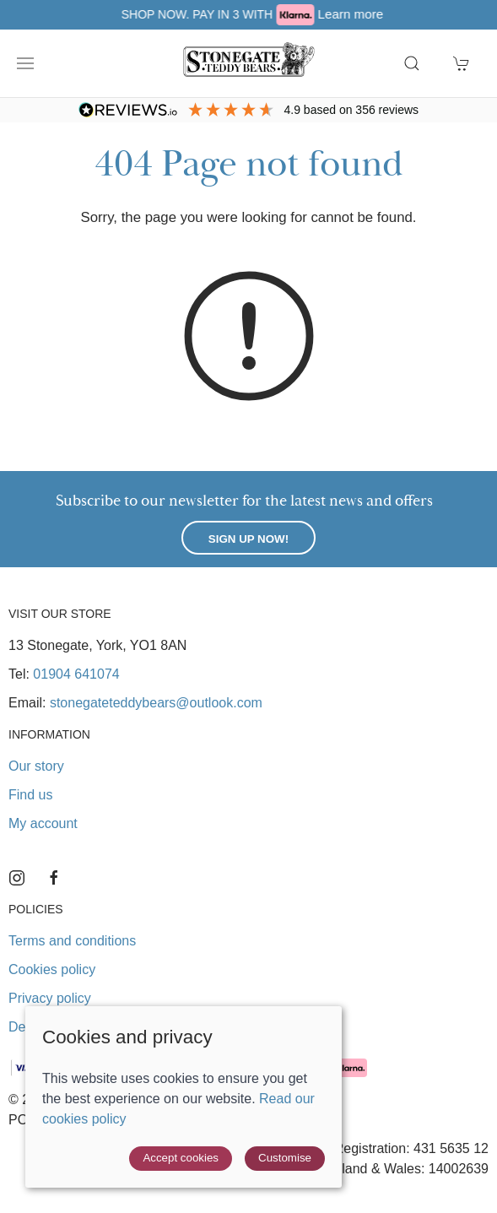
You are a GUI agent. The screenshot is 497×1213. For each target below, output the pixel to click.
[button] (25, 63)
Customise (284, 1157)
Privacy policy (49, 998)
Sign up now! (248, 539)
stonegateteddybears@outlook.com (156, 703)
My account (43, 823)
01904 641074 (76, 674)
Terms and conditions (72, 941)
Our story (36, 766)
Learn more (402, 14)
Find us (30, 795)
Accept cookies (181, 1157)
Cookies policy (51, 969)
